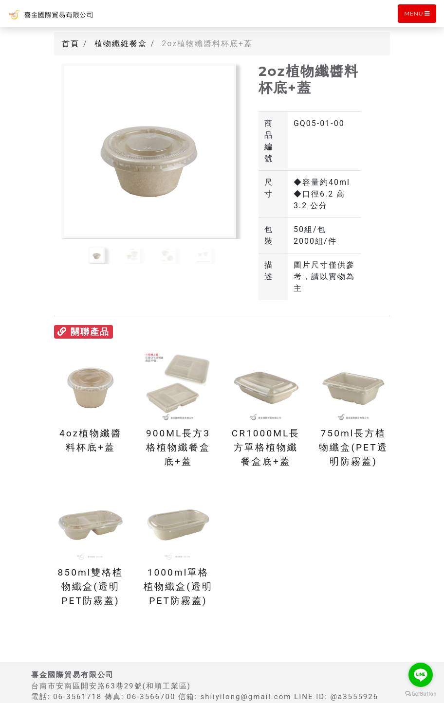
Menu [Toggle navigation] (417, 13)
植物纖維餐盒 (120, 43)
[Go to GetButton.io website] (420, 693)
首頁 (70, 43)
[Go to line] (420, 675)
